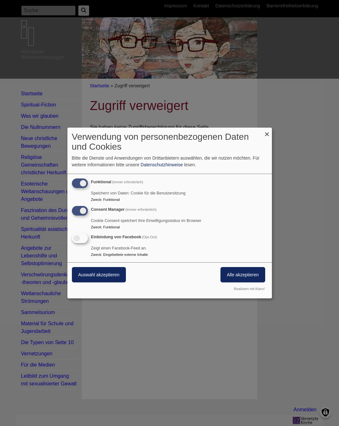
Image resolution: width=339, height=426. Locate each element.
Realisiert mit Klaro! (249, 289)
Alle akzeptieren (243, 274)
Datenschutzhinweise (162, 164)
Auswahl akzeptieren (98, 274)
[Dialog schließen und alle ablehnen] (267, 132)
